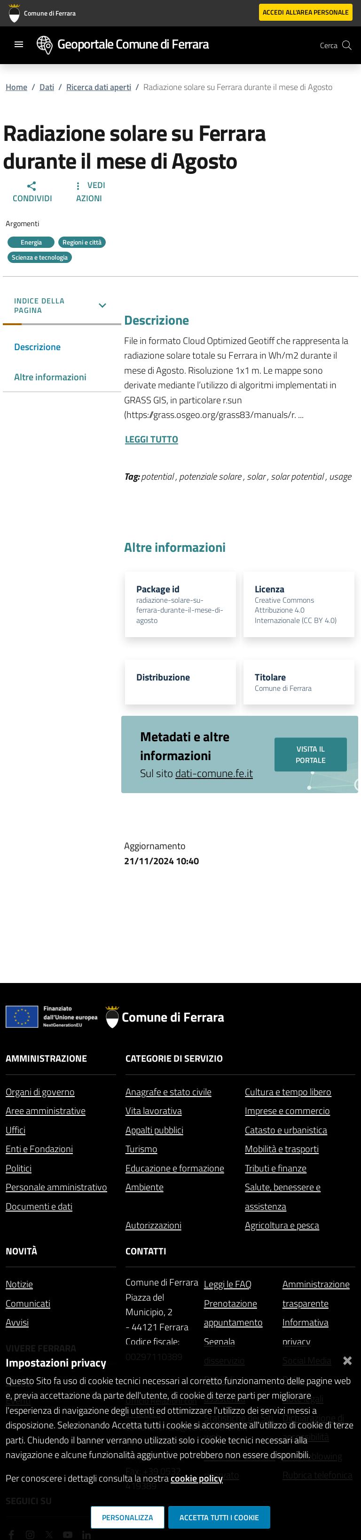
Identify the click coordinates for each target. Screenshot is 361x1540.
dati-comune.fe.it (214, 773)
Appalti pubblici (154, 1129)
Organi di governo (40, 1091)
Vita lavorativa (154, 1110)
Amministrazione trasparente (316, 1294)
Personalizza (127, 1517)
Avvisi (17, 1322)
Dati (46, 87)
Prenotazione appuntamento (233, 1313)
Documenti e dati (39, 1206)
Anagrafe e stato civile (169, 1091)
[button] (62, 306)
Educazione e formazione (175, 1168)
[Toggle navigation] (18, 44)
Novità (21, 1251)
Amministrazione (46, 1058)
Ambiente (145, 1187)
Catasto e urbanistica (286, 1129)
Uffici (15, 1129)
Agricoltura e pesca (282, 1225)
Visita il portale (311, 754)
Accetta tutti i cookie (219, 1517)
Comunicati (28, 1303)
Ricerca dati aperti (98, 87)
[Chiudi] (347, 1358)
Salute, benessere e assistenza (283, 1196)
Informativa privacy (306, 1332)
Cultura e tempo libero (288, 1091)
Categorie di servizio (174, 1058)
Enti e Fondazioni (39, 1148)
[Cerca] (347, 45)
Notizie (19, 1284)
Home (16, 87)
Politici (18, 1168)
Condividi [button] (32, 192)
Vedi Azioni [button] (88, 192)
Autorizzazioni (153, 1225)
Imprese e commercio (287, 1110)
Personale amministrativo (56, 1187)
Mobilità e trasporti (282, 1148)
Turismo (141, 1148)
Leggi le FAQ (227, 1284)
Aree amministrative (46, 1110)
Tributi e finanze (275, 1168)
